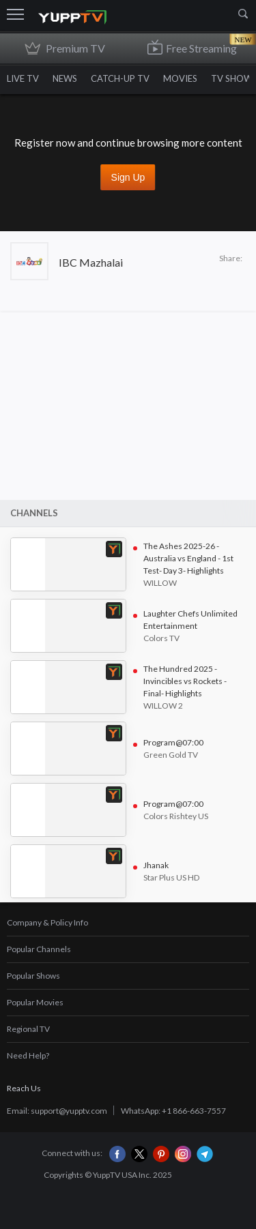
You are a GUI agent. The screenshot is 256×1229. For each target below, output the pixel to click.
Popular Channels (39, 949)
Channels (34, 512)
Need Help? (28, 1055)
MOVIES (180, 78)
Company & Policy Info (47, 922)
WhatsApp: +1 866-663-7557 (173, 1111)
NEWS (65, 78)
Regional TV (28, 1029)
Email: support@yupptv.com (57, 1111)
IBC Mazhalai (91, 262)
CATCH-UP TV (120, 78)
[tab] (128, 923)
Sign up (128, 177)
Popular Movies (35, 1002)
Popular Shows (33, 976)
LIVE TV (23, 78)
